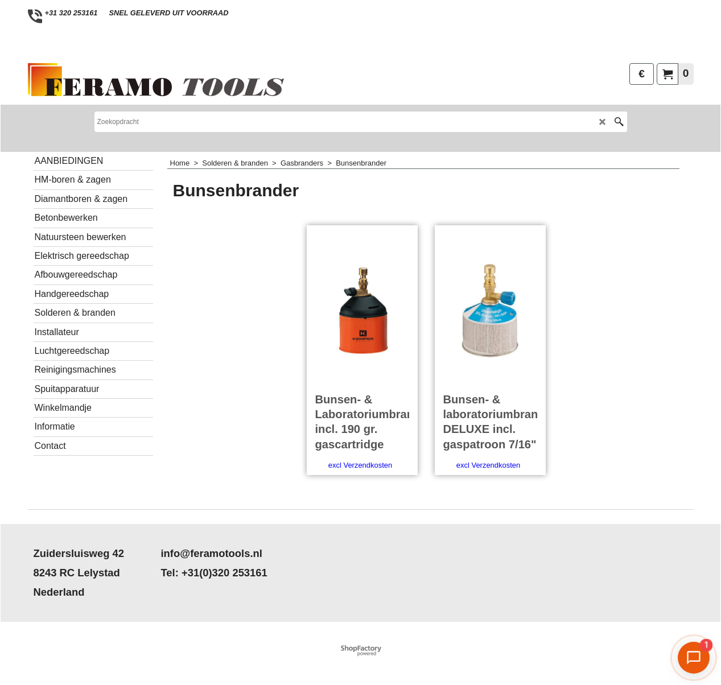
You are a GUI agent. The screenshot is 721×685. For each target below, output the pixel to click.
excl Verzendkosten (360, 465)
